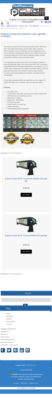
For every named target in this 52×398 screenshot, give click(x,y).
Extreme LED (23, 26)
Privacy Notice (23, 383)
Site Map (16, 383)
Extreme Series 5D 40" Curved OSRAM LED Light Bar (26, 235)
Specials (9, 319)
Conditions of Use (33, 383)
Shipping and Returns (8, 329)
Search (28, 293)
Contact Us (5, 331)
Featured (9, 316)
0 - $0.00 (46, 22)
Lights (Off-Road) (12, 26)
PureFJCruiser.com (31, 365)
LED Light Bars (34, 26)
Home (2, 26)
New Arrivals (10, 321)
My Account (5, 337)
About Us (4, 334)
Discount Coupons (7, 342)
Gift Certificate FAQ (8, 339)
